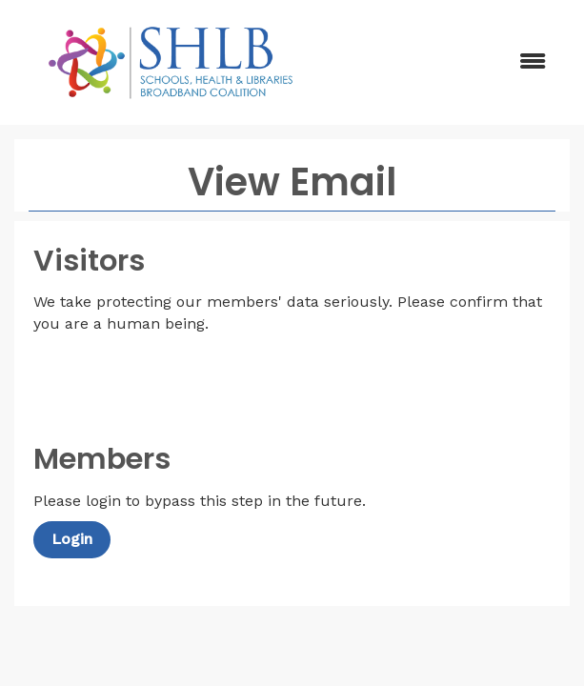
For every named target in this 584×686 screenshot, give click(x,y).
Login (71, 539)
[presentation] (178, 382)
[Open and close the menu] (445, 62)
